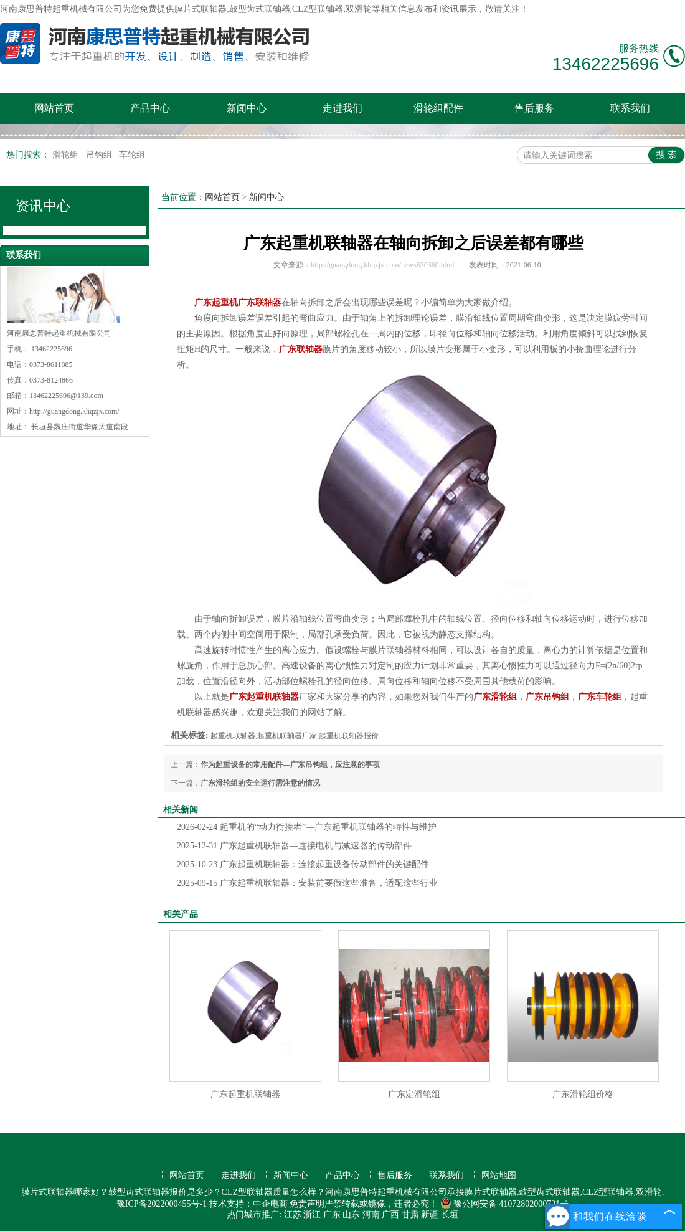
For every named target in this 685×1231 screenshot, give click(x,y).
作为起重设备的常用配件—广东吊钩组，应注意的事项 (290, 764)
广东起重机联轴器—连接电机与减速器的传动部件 (294, 845)
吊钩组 (100, 154)
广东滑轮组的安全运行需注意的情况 (260, 783)
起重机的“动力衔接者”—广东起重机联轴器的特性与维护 (307, 827)
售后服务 (534, 108)
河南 (371, 1214)
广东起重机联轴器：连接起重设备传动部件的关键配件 (303, 864)
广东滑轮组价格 (582, 1094)
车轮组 (132, 154)
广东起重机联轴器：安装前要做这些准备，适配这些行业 (307, 883)
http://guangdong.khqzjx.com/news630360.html (382, 264)
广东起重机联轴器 (245, 1094)
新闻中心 (247, 108)
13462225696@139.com (66, 395)
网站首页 (54, 108)
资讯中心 (43, 206)
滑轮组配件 (438, 108)
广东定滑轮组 (414, 1094)
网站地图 (498, 1175)
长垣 (449, 1214)
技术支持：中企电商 (248, 1204)
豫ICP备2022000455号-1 (161, 1204)
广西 (390, 1214)
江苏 (292, 1214)
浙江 (312, 1214)
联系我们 (630, 108)
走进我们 (342, 108)
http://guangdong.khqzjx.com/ (74, 411)
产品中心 (150, 108)
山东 (351, 1214)
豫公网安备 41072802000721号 (504, 1204)
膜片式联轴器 (200, 9)
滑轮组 (66, 154)
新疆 (429, 1214)
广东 (332, 1214)
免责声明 (307, 1204)
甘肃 (410, 1214)
